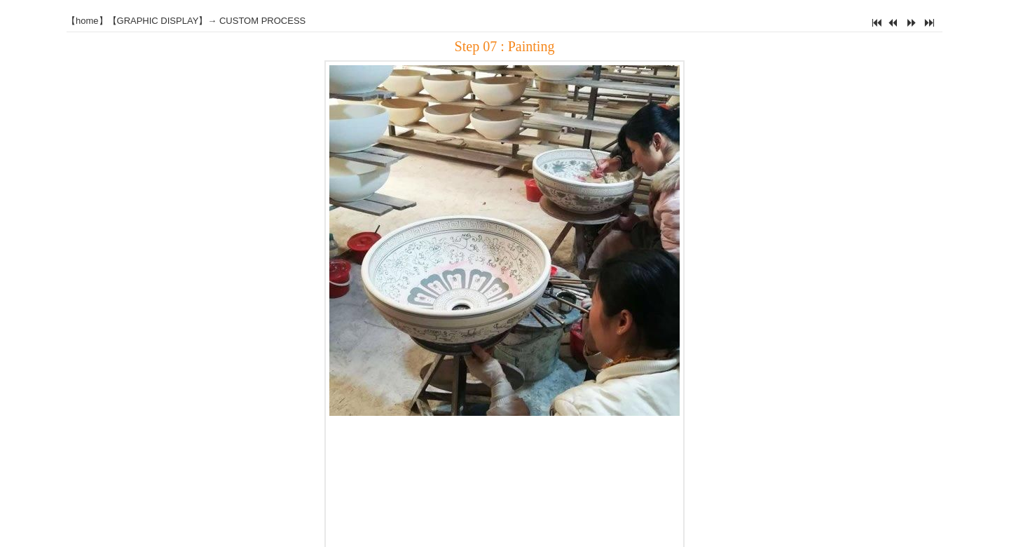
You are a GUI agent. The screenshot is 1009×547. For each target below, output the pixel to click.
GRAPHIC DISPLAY (158, 20)
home (87, 20)
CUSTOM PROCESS (262, 20)
